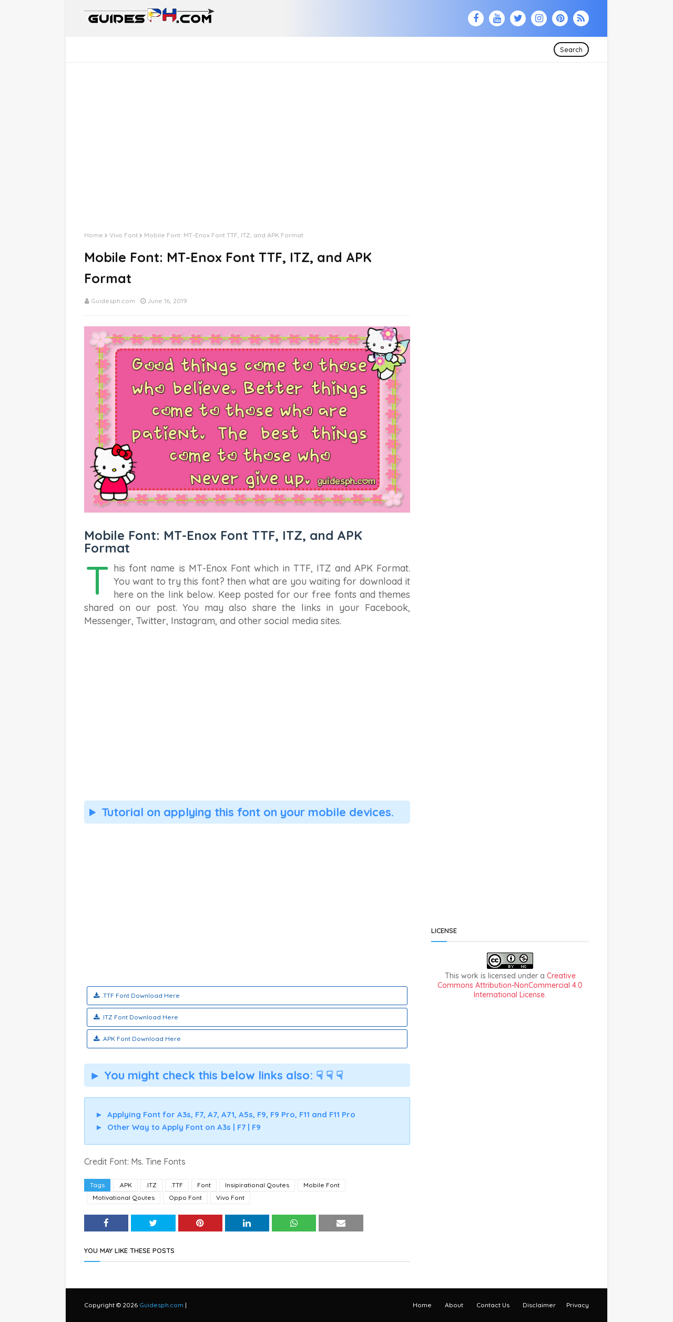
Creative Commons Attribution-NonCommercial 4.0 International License (510, 985)
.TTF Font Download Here (141, 995)
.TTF (177, 1185)
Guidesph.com (113, 301)
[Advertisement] (336, 136)
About (454, 1305)
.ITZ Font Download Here (140, 1017)
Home (93, 235)
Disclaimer (539, 1305)
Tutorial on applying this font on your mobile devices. (247, 812)
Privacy (577, 1305)
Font (204, 1185)
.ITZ (151, 1185)
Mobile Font (321, 1185)
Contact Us (492, 1305)
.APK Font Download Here (141, 1039)
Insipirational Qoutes (257, 1185)
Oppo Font (185, 1197)
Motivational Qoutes (124, 1197)
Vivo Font (123, 235)
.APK (125, 1185)
